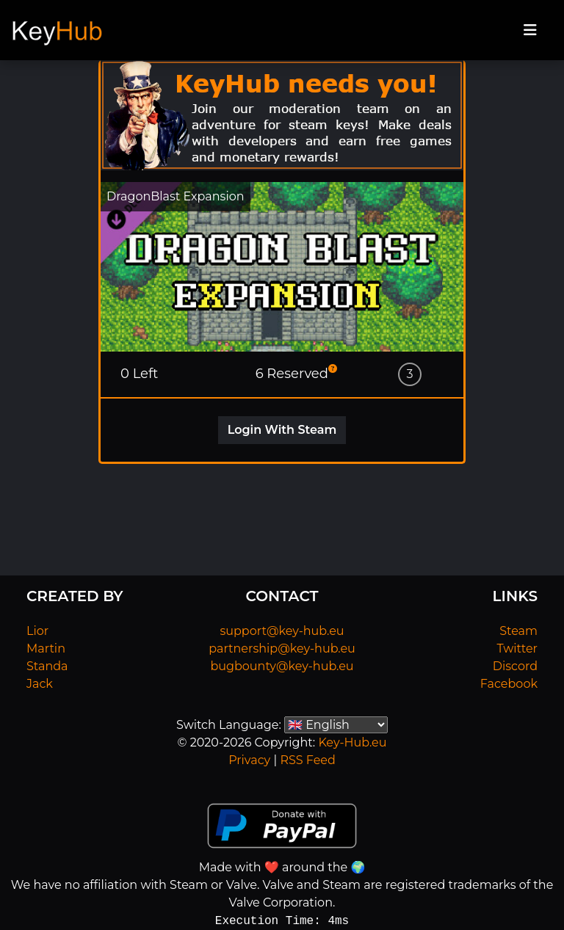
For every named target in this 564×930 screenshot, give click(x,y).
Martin (45, 648)
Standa (47, 666)
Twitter (517, 648)
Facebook (509, 684)
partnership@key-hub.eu (282, 648)
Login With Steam (282, 430)
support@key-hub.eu (282, 631)
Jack (39, 684)
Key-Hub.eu (352, 742)
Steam (518, 631)
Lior (37, 631)
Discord (515, 666)
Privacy (249, 760)
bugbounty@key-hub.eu (281, 666)
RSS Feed (307, 760)
